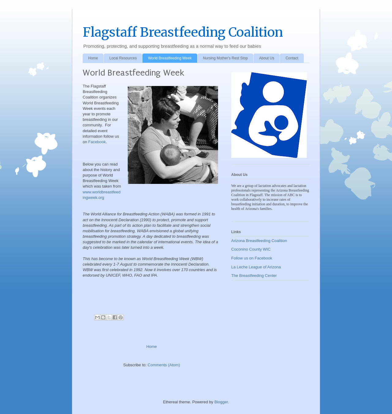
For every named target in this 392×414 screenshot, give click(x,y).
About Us (266, 58)
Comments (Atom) (164, 365)
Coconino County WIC (251, 249)
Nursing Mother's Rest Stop (225, 58)
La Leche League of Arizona (256, 267)
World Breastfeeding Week (169, 58)
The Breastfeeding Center (254, 275)
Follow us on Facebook (251, 258)
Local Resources (123, 58)
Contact (291, 58)
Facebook (97, 142)
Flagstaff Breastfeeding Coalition (183, 32)
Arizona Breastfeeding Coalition (259, 240)
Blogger (221, 402)
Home (93, 58)
